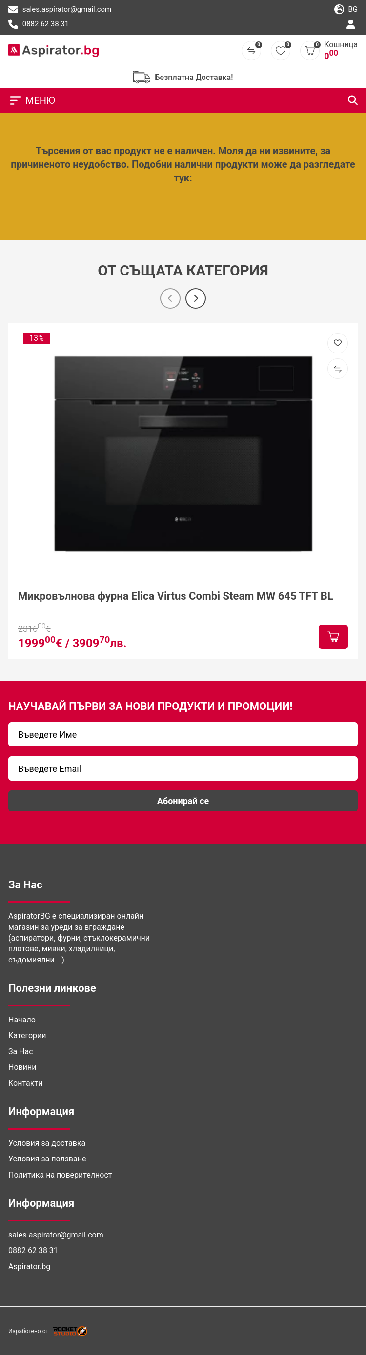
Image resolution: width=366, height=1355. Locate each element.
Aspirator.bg (29, 1266)
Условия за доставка (46, 1143)
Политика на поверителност (60, 1174)
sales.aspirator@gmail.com (59, 10)
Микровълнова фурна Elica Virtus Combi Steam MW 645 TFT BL (175, 596)
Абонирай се (183, 801)
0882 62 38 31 (38, 24)
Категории (27, 1035)
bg (346, 10)
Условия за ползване (47, 1158)
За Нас (20, 1051)
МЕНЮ (31, 100)
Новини (22, 1067)
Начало (22, 1019)
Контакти (25, 1083)
